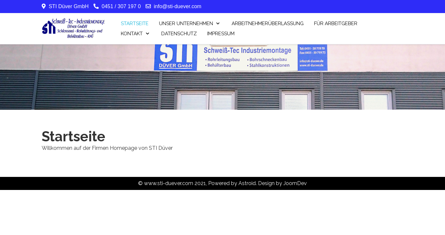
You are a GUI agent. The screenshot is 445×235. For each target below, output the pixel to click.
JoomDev (295, 183)
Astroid (247, 183)
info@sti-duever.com (177, 6)
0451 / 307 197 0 (121, 6)
